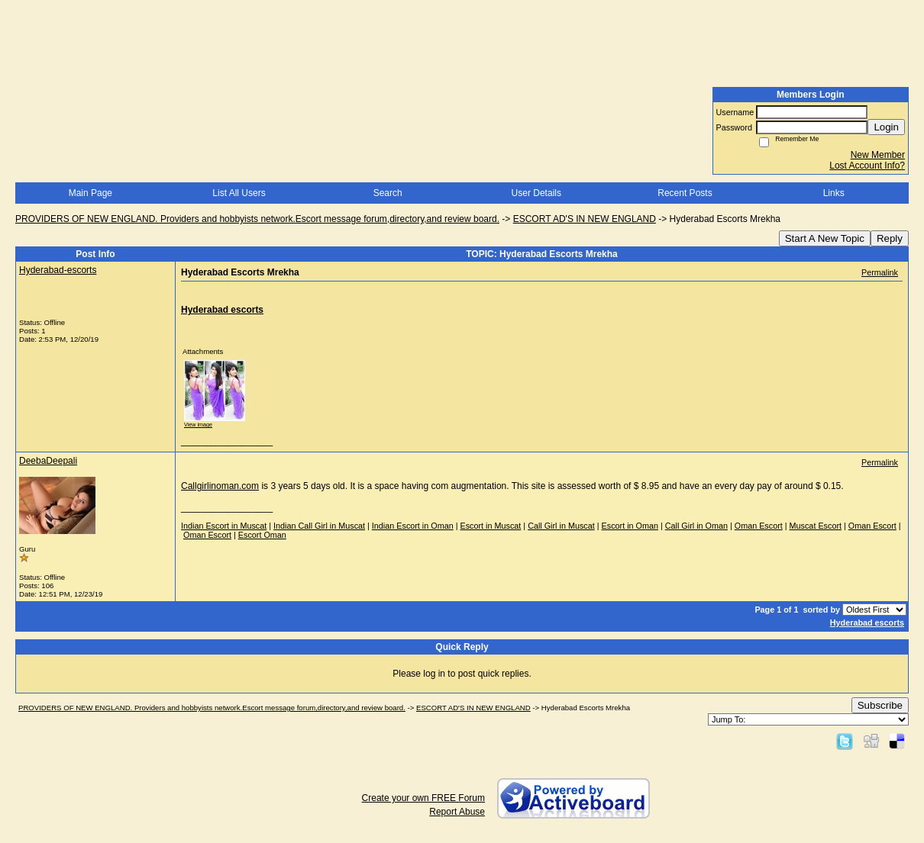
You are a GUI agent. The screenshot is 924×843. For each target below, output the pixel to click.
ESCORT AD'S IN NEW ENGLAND (584, 219)
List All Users (238, 193)
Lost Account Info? (867, 165)
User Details (536, 193)
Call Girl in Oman (696, 525)
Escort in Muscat (491, 525)
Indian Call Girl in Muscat (319, 525)
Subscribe (880, 705)
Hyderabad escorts (867, 622)
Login (886, 127)
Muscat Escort (816, 525)
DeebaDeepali (48, 460)
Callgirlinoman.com (220, 486)
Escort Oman (262, 534)
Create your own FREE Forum (423, 798)
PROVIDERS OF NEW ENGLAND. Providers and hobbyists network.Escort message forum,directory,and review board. (257, 219)
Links (834, 193)
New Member (878, 155)
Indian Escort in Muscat (224, 525)
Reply (890, 238)
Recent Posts (684, 193)
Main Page (90, 193)
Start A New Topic (824, 238)
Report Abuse (457, 811)
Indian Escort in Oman (413, 525)
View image (198, 424)
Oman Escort (759, 525)
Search (387, 193)
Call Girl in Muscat (561, 525)
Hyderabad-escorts (57, 270)
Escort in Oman (630, 525)
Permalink (879, 272)
